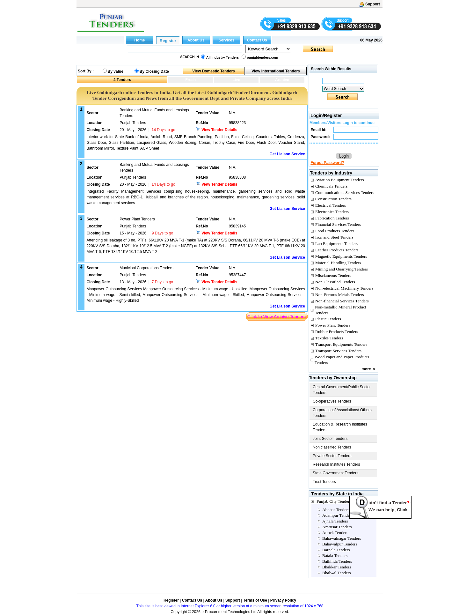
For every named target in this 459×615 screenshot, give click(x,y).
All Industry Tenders (222, 57)
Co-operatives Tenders (332, 401)
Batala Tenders (334, 555)
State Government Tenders (335, 473)
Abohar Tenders (335, 509)
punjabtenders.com (262, 57)
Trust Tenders (324, 481)
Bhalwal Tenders (336, 572)
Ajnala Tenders (335, 521)
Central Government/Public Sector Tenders (342, 390)
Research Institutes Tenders (336, 464)
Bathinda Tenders (337, 561)
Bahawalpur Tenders (339, 544)
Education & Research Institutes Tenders (340, 427)
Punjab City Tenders (334, 501)
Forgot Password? (327, 162)
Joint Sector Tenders (330, 438)
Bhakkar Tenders (336, 567)
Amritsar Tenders (337, 526)
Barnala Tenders (336, 549)
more (366, 369)
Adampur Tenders (337, 515)
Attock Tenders (335, 532)
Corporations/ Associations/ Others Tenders (342, 413)
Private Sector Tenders (332, 456)
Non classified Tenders (332, 447)
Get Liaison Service (287, 154)
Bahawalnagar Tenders (341, 538)
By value (115, 71)
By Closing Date (154, 71)
